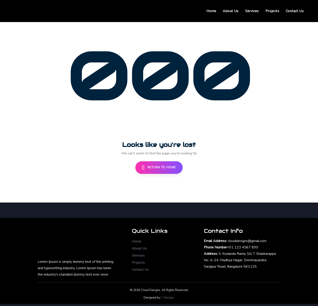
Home (136, 241)
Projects (138, 262)
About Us (139, 248)
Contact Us (140, 269)
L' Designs (167, 298)
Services (138, 255)
